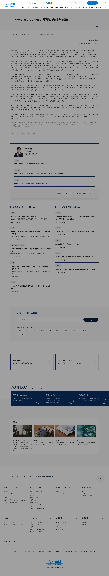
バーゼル (21, 334)
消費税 (57, 330)
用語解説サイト (46, 3)
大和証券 (92, 551)
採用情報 (85, 518)
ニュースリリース (9, 541)
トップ (12, 34)
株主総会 (75, 330)
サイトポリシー (40, 551)
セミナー (7, 518)
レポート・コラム (20, 34)
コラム (29, 34)
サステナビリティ (35, 518)
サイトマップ (50, 551)
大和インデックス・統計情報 (64, 551)
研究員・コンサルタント (64, 487)
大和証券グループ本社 (80, 551)
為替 (50, 330)
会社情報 (59, 518)
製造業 (27, 330)
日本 (13, 227)
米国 (16, 160)
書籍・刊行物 (86, 487)
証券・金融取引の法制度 (18, 245)
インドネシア (85, 330)
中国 (13, 212)
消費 (20, 330)
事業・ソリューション (11, 487)
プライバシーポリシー (28, 551)
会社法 (66, 330)
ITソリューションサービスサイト (62, 3)
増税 (42, 330)
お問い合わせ (92, 3)
